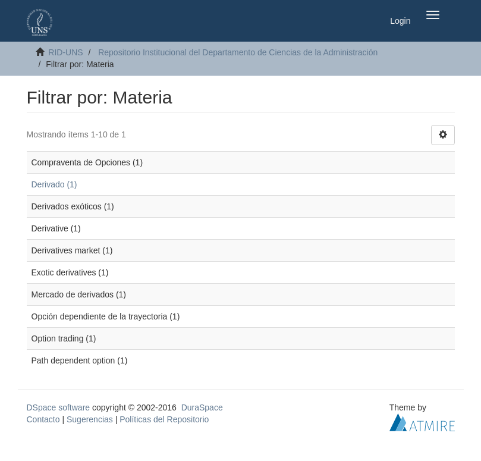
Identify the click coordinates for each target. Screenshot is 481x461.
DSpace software (58, 407)
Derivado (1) (54, 184)
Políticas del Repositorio (164, 419)
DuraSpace (202, 407)
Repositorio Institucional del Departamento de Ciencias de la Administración (238, 52)
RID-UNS (65, 52)
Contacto (43, 419)
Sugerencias (90, 419)
